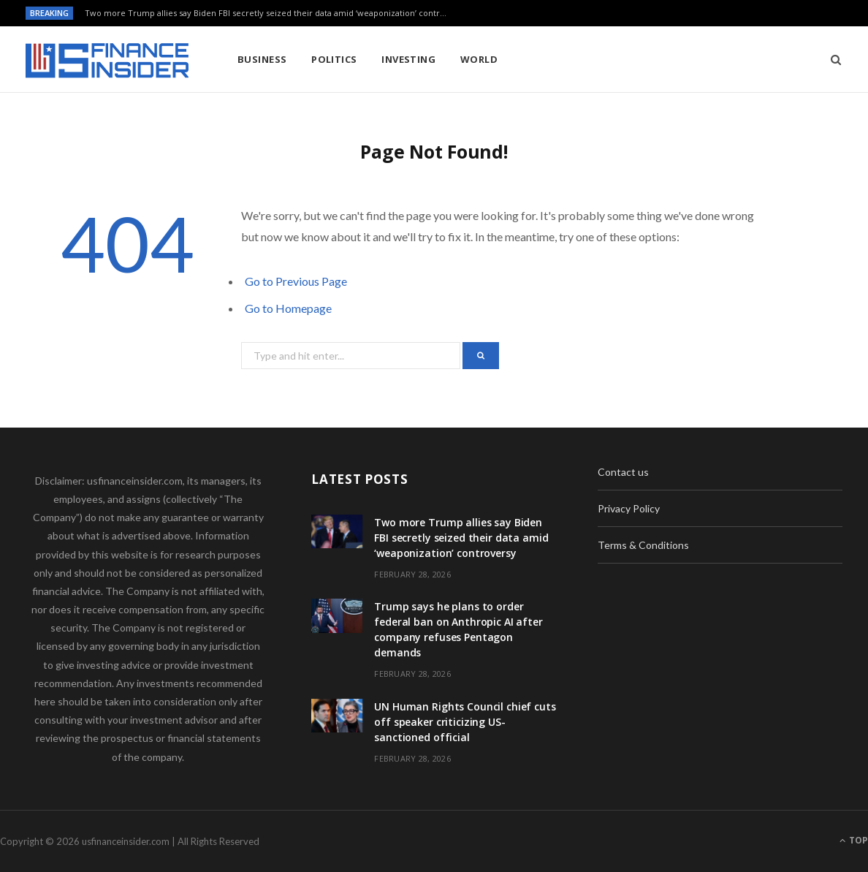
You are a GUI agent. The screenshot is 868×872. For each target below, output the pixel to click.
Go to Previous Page (296, 281)
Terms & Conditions (643, 545)
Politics (334, 59)
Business (262, 59)
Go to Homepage (288, 308)
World (479, 59)
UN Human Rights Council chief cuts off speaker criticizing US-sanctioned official (464, 722)
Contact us (623, 472)
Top (854, 840)
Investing (408, 59)
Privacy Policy (629, 508)
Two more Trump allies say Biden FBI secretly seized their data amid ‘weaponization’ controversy (271, 13)
